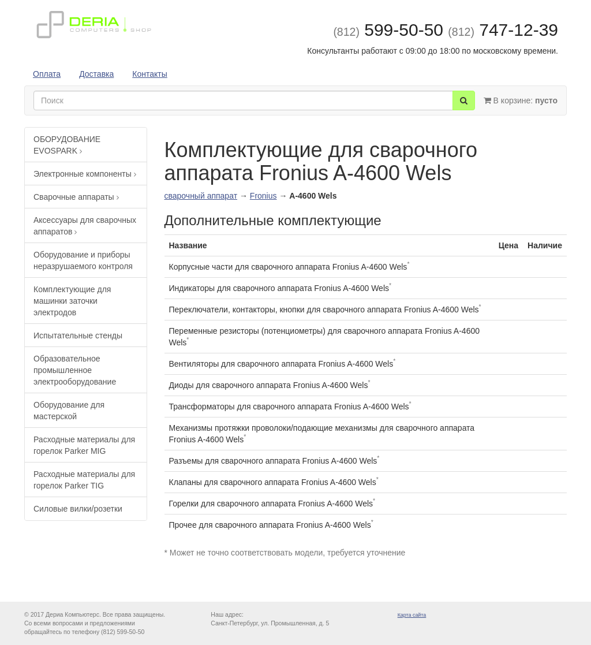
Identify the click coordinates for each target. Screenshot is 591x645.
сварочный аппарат (201, 195)
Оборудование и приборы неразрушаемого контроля (83, 260)
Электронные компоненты (84, 173)
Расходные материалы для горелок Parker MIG (84, 445)
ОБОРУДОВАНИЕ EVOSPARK (66, 145)
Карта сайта (412, 615)
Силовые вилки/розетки (77, 508)
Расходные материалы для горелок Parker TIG (84, 479)
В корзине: (521, 100)
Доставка (96, 74)
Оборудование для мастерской (68, 410)
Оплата (47, 74)
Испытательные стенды (77, 335)
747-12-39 (503, 29)
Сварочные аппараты (76, 197)
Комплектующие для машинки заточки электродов (72, 301)
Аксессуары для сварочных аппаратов (84, 225)
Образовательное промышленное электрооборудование (74, 370)
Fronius (263, 195)
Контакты (149, 74)
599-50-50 (388, 29)
